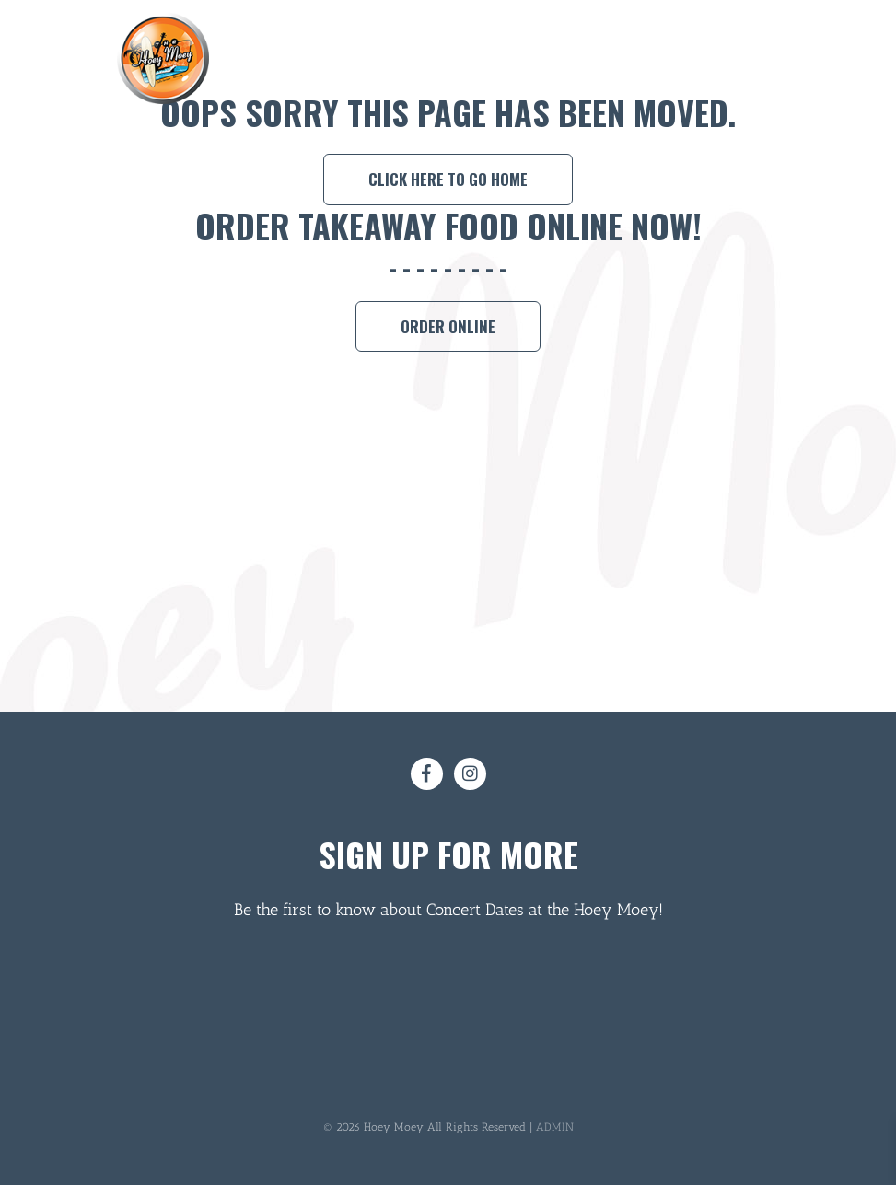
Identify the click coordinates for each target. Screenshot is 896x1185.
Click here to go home (448, 179)
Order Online (448, 326)
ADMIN (555, 1127)
